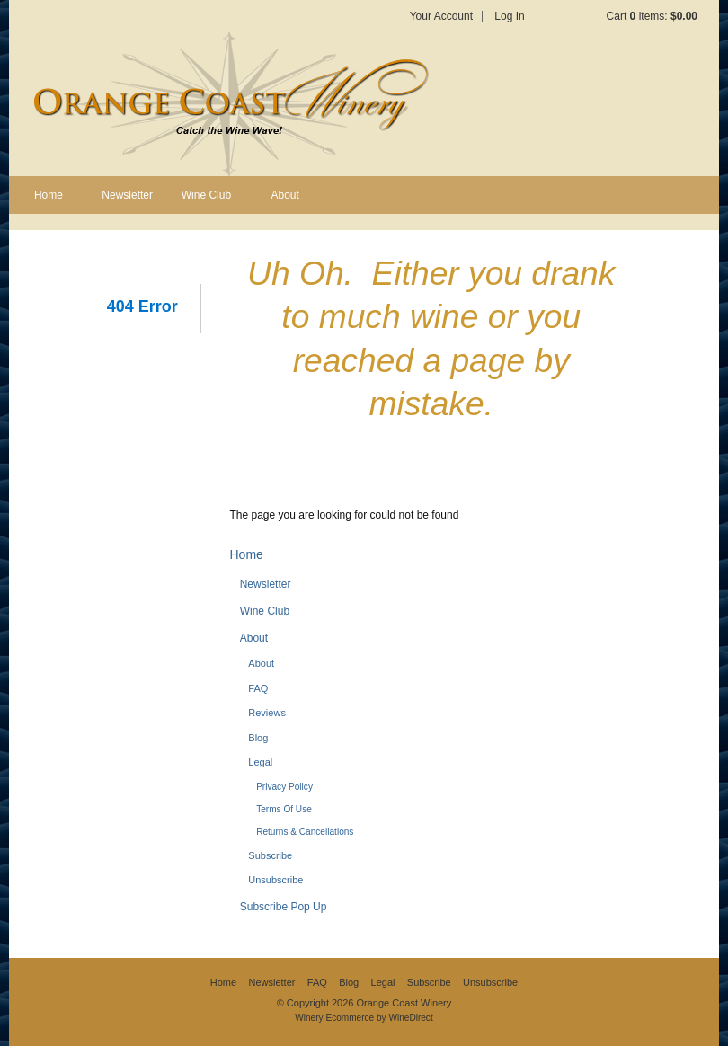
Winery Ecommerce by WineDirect (363, 1018)
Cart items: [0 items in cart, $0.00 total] (652, 16)
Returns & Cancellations (304, 832)
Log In (509, 16)
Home (48, 195)
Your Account (441, 16)
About (285, 195)
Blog (258, 737)
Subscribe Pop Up (283, 906)
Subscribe (270, 855)
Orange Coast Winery (229, 104)
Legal (260, 762)
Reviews (267, 712)
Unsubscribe (275, 879)
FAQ (258, 688)
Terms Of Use (284, 809)
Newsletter (127, 195)
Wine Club (206, 195)
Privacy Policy (284, 787)
